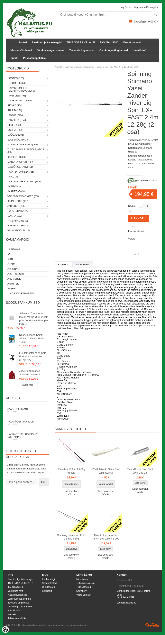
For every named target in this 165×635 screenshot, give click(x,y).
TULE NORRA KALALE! (81, 42)
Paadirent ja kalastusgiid (46, 42)
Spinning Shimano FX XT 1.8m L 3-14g (71, 537)
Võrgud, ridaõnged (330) (23, 196)
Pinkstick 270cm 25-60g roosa (71, 471)
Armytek (13, 283)
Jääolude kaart (27, 410)
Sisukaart (47, 591)
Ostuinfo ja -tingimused (113, 50)
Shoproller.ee (152, 625)
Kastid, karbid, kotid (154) (24, 181)
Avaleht (58, 67)
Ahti (10, 259)
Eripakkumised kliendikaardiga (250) (21, 89)
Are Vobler (15, 278)
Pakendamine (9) (17, 220)
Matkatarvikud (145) (20, 162)
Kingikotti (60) (16, 157)
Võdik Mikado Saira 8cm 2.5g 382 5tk (105, 471)
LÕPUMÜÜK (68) (16, 83)
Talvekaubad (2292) (19, 100)
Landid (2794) (15, 115)
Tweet (136, 254)
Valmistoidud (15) (18, 230)
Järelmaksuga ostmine (50, 50)
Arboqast (14, 269)
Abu (9, 254)
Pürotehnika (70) (18, 211)
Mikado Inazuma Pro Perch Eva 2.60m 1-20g (105, 537)
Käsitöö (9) (14, 186)
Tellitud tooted (83, 587)
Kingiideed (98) (16, 95)
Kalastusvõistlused (20, 50)
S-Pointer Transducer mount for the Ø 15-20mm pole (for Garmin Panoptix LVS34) (33, 318)
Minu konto (82, 579)
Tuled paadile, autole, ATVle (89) (25, 151)
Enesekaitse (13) (18, 225)
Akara (11, 264)
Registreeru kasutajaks (145, 7)
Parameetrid (83, 264)
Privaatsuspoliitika (34, 58)
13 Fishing (13, 249)
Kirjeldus (63, 264)
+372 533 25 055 (125, 596)
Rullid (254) (14, 110)
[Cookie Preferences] (5, 629)
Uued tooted (48, 587)
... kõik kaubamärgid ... (21, 293)
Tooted (23, 42)
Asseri (11, 288)
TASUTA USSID (109, 42)
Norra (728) (14, 130)
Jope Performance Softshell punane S (30, 372)
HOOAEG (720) (15, 78)
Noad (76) (13, 176)
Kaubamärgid (49, 579)
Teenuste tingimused (82, 50)
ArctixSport (15, 274)
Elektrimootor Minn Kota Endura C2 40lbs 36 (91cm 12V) (32, 356)
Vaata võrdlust (83, 595)
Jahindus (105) (16, 206)
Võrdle (131, 238)
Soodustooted (49, 583)
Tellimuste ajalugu (85, 583)
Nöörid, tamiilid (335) (20, 171)
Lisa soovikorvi (136, 231)
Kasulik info (140, 50)
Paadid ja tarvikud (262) (22, 144)
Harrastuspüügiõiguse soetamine (27, 436)
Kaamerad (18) (16, 191)
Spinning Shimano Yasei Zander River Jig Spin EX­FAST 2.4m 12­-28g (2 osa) (101, 67)
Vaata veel (27, 385)
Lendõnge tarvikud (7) (21, 167)
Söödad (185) (15, 134)
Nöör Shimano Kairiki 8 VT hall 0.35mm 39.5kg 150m (32, 338)
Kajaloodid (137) (17, 201)
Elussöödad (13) (18, 139)
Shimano (147, 147)
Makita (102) (14, 215)
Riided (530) (14, 125)
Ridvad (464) (14, 105)
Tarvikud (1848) (17, 120)
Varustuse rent (132, 42)
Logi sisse (125, 7)
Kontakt (13, 58)
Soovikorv (81, 591)
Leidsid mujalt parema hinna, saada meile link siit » (141, 163)
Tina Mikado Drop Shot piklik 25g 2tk (140, 471)
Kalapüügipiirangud (27, 422)
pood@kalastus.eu (126, 602)
